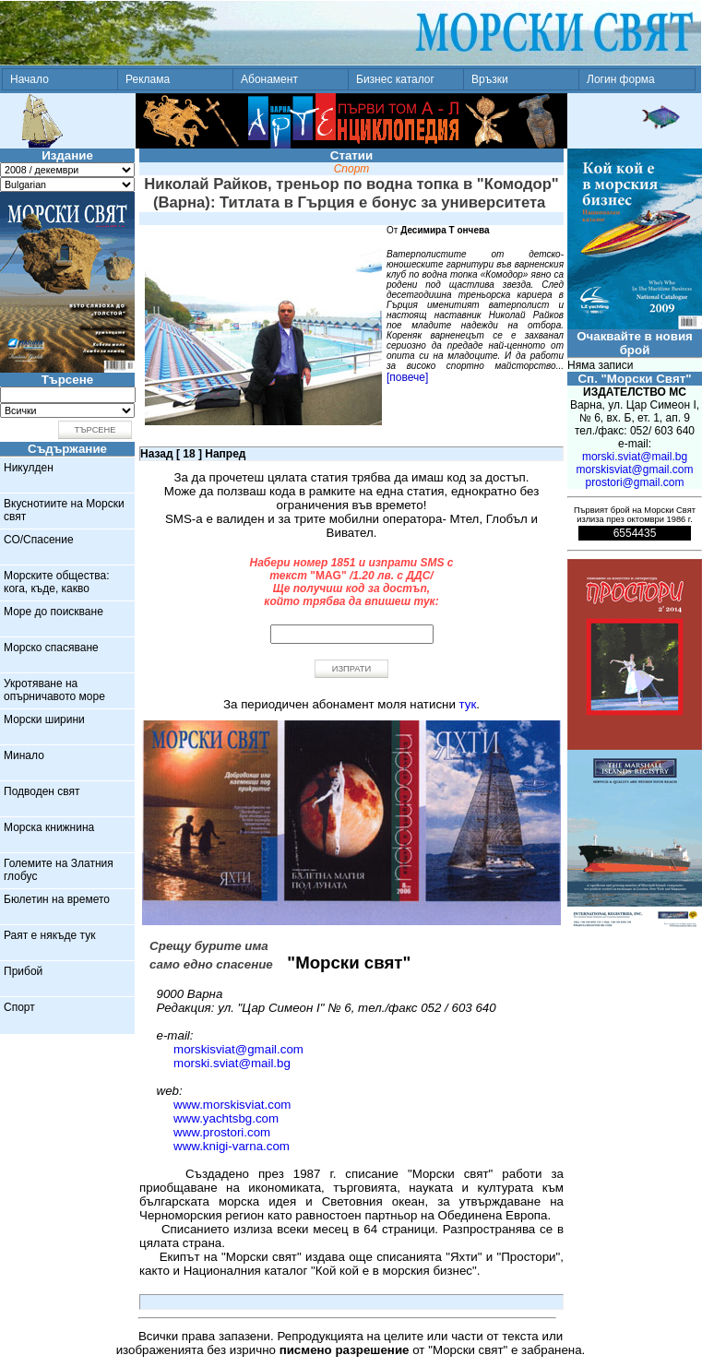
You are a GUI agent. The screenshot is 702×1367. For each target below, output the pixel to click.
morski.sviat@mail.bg (232, 1063)
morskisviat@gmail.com (238, 1049)
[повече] (407, 377)
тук (468, 704)
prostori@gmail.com (635, 482)
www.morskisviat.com (232, 1104)
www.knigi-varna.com (231, 1146)
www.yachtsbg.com (226, 1118)
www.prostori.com (221, 1132)
